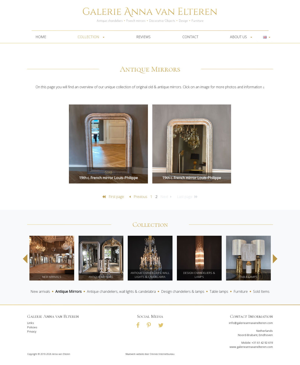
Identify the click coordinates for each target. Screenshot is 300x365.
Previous (138, 196)
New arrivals (40, 291)
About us (240, 37)
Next (275, 258)
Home (41, 36)
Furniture (241, 291)
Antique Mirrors (68, 291)
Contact (190, 36)
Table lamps (219, 291)
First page (113, 196)
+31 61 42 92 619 (262, 343)
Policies (32, 327)
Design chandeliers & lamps (182, 291)
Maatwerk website (135, 354)
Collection (90, 37)
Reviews (143, 36)
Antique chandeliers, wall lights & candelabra (121, 291)
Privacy (31, 331)
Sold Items (261, 291)
